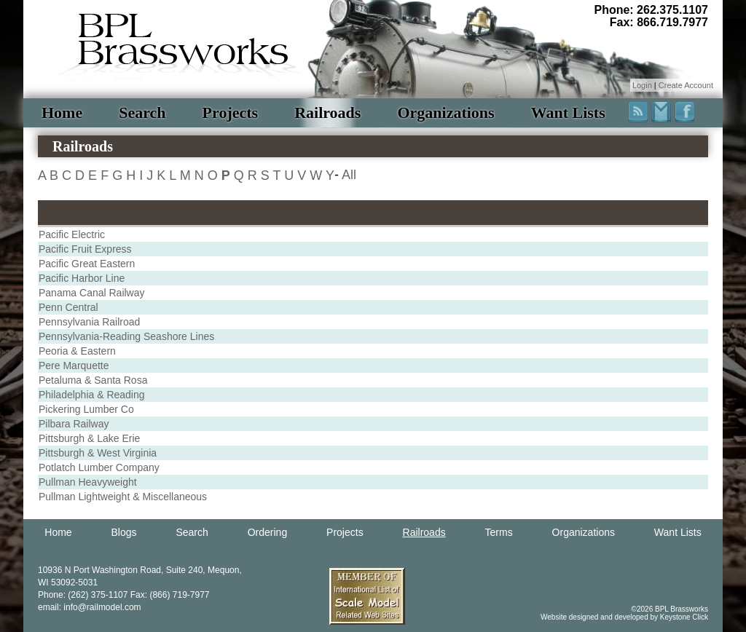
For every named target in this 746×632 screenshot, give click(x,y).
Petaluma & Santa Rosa (93, 380)
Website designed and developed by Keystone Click (624, 617)
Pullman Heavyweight (88, 482)
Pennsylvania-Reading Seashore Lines (126, 336)
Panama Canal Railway (92, 293)
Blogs (124, 532)
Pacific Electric (72, 234)
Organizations (445, 112)
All (349, 174)
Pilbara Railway (74, 424)
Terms (499, 532)
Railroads (327, 112)
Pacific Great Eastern (87, 263)
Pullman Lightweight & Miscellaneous (123, 496)
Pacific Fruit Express (85, 249)
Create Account (686, 85)
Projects (231, 112)
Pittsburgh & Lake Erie (89, 438)
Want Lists (568, 112)
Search (142, 112)
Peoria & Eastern (77, 351)
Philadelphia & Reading (92, 394)
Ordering (267, 532)
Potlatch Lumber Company (99, 467)
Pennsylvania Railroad (89, 322)
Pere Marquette (74, 365)
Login (642, 85)
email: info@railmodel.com (89, 607)
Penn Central (68, 307)
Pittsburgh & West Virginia (98, 453)
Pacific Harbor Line (82, 278)
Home (62, 112)
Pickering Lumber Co (86, 409)
